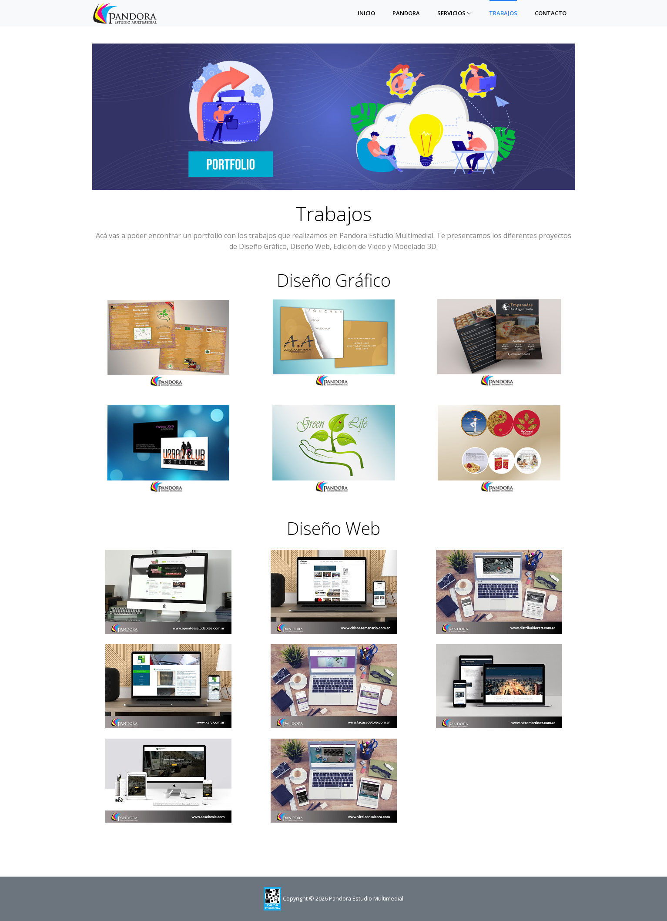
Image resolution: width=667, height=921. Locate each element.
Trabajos (503, 13)
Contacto (550, 13)
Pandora (406, 13)
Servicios (454, 13)
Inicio (366, 13)
